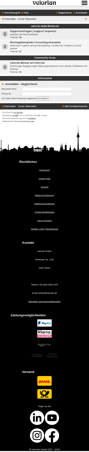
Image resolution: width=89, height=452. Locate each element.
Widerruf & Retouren (44, 195)
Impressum (44, 170)
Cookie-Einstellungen (44, 212)
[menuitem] (24, 13)
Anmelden (12, 84)
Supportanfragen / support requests (33, 31)
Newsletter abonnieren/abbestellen (44, 301)
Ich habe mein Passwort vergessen (19, 98)
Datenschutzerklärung (44, 204)
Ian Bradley (18, 112)
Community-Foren (45, 57)
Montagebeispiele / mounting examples (35, 42)
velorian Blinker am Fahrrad (27, 63)
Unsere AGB (44, 178)
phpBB (15, 115)
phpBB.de (32, 118)
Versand (44, 187)
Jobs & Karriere (44, 220)
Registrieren (29, 84)
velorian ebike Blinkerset (45, 26)
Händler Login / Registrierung (44, 229)
